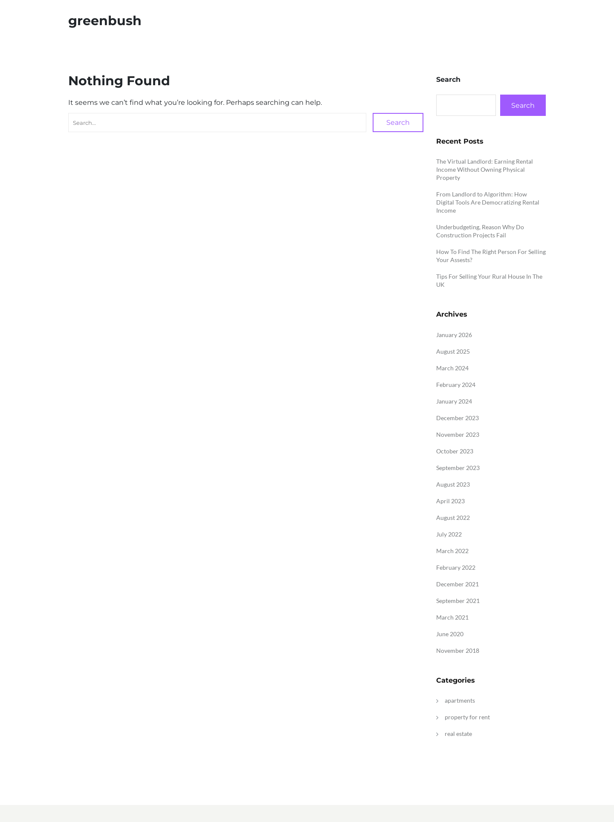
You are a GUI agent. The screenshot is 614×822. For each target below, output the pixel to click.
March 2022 (452, 550)
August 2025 (453, 351)
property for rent (467, 717)
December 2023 (457, 417)
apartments (460, 700)
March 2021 (452, 617)
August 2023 (453, 484)
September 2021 (458, 600)
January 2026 (454, 334)
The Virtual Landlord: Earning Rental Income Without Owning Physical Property (484, 169)
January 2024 (454, 401)
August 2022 (453, 517)
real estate (458, 733)
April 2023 (450, 501)
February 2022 (455, 567)
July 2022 (449, 534)
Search (398, 122)
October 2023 (454, 451)
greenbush (105, 21)
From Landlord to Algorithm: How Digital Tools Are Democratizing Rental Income (487, 202)
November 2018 (457, 650)
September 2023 (458, 467)
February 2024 (455, 384)
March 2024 (452, 368)
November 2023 (457, 434)
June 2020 (449, 633)
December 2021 (457, 584)
